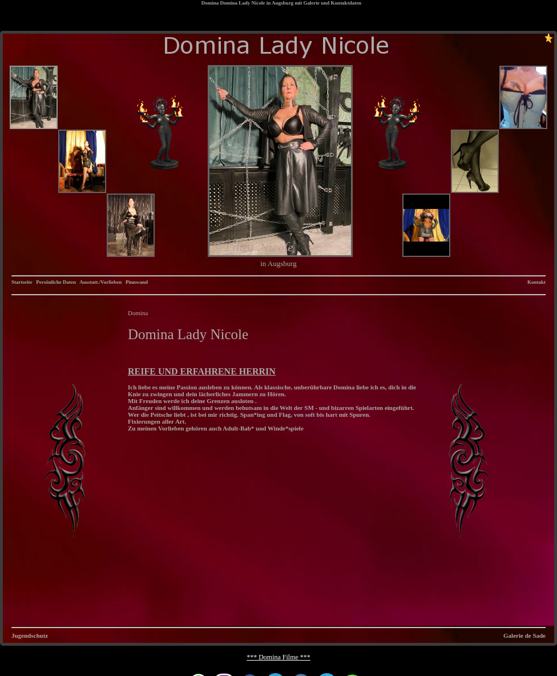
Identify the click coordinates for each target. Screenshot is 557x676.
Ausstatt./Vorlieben (100, 282)
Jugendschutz (29, 635)
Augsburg (282, 3)
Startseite (21, 282)
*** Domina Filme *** (278, 657)
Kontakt (536, 282)
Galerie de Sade (524, 635)
